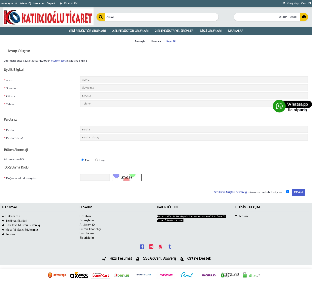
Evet (85, 160)
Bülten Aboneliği (14, 159)
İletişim (8, 234)
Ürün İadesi (87, 233)
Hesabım (85, 216)
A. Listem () (88, 224)
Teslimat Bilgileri (14, 221)
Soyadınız (12, 88)
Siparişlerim (87, 220)
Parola (10, 130)
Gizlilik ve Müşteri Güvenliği (21, 225)
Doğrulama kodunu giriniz (22, 178)
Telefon (11, 104)
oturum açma (59, 60)
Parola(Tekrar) (14, 138)
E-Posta (10, 96)
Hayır (100, 160)
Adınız (10, 80)
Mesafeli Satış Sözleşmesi (20, 230)
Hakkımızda (11, 216)
